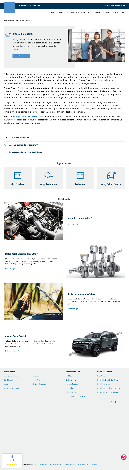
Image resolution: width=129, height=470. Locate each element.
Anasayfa (6, 20)
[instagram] (111, 402)
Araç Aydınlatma (40, 376)
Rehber (106, 12)
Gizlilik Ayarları (69, 465)
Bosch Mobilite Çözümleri (107, 392)
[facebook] (115, 402)
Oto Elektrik (8, 380)
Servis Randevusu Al (59, 12)
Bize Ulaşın (101, 376)
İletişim (115, 12)
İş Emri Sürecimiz (73, 388)
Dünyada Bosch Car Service (108, 380)
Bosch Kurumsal (103, 384)
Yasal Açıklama (55, 465)
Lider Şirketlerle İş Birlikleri (77, 396)
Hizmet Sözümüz (73, 392)
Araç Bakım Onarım (11, 376)
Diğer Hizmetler (39, 384)
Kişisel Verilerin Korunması (87, 465)
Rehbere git (73, 224)
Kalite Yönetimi (72, 384)
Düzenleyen (43, 465)
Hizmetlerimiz (94, 12)
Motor (6, 384)
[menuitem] (60, 12)
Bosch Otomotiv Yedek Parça (109, 388)
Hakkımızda (71, 376)
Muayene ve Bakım (11, 388)
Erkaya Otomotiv (78, 12)
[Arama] (123, 12)
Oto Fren (37, 380)
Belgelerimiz (71, 380)
